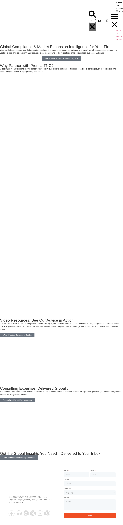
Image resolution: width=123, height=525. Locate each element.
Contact (66, 479)
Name (66, 470)
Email (92, 470)
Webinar (119, 11)
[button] (92, 15)
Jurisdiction (67, 488)
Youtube (119, 8)
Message (66, 497)
